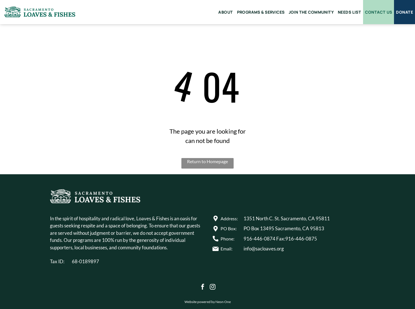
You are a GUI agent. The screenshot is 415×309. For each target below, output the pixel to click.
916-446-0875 (301, 239)
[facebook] (202, 288)
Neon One (223, 302)
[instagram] (212, 288)
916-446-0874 (259, 239)
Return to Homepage (207, 161)
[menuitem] (225, 12)
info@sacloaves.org (264, 249)
